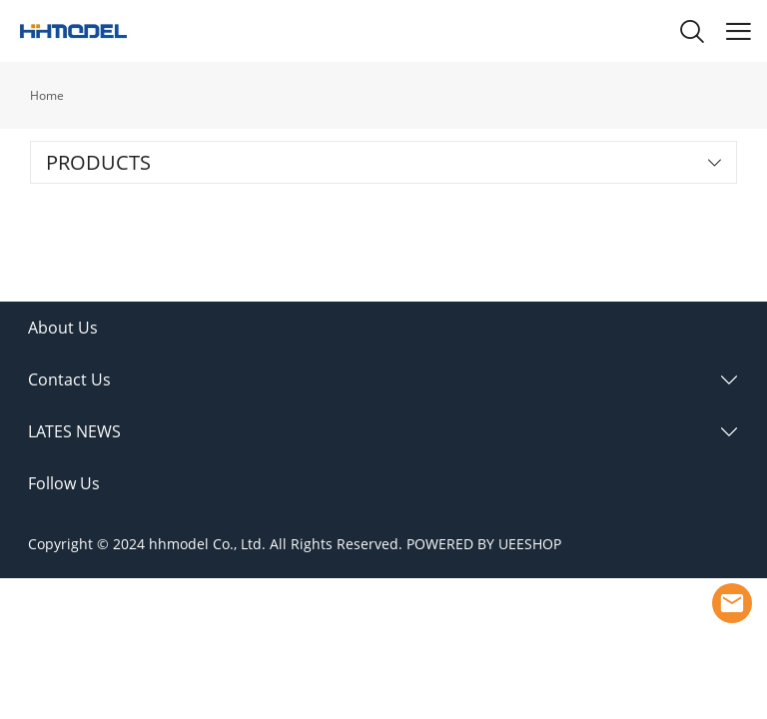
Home (47, 95)
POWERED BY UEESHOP (483, 543)
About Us (63, 328)
